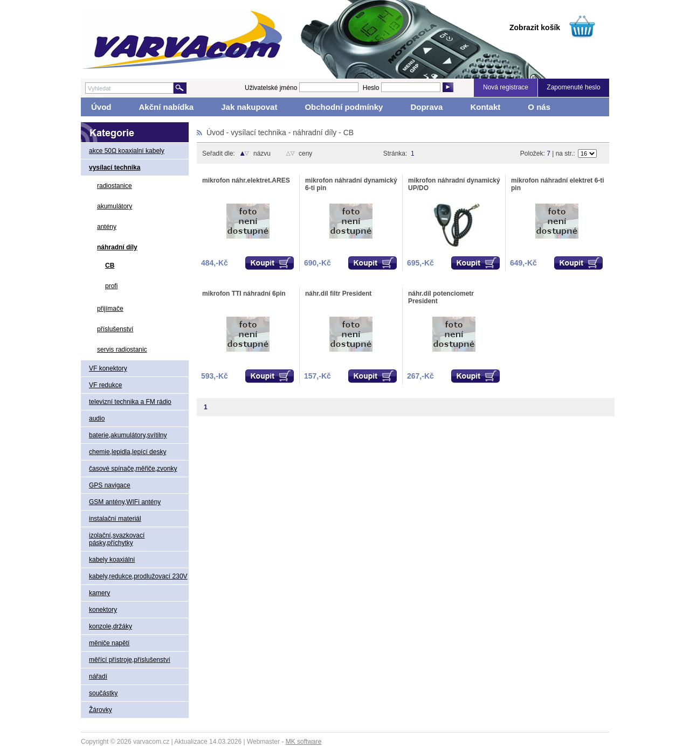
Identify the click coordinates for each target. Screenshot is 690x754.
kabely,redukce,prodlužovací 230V (138, 576)
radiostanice (114, 186)
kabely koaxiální (112, 559)
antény (106, 227)
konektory (103, 609)
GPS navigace (109, 485)
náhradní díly (117, 247)
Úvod (101, 106)
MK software (304, 741)
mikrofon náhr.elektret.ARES (246, 180)
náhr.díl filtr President (338, 293)
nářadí (98, 676)
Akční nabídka (166, 106)
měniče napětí (109, 643)
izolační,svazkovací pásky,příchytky (116, 539)
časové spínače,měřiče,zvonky (133, 468)
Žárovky (100, 710)
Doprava (426, 106)
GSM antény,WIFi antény (125, 502)
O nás (539, 106)
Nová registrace (505, 87)
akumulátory (114, 206)
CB (109, 265)
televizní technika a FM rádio (130, 402)
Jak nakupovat (249, 106)
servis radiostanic (122, 349)
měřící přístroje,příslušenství (129, 660)
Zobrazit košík (534, 27)
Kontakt (485, 106)
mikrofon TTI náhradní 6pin (244, 293)
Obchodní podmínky (344, 106)
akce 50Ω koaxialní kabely (126, 151)
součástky (103, 693)
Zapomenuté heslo (573, 87)
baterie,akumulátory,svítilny (128, 435)
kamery (99, 593)
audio (97, 418)
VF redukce (105, 385)
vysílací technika (114, 167)
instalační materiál (115, 518)
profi (111, 286)
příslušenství (115, 329)
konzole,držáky (110, 626)
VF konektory (108, 368)
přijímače (110, 308)
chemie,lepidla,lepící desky (127, 452)
